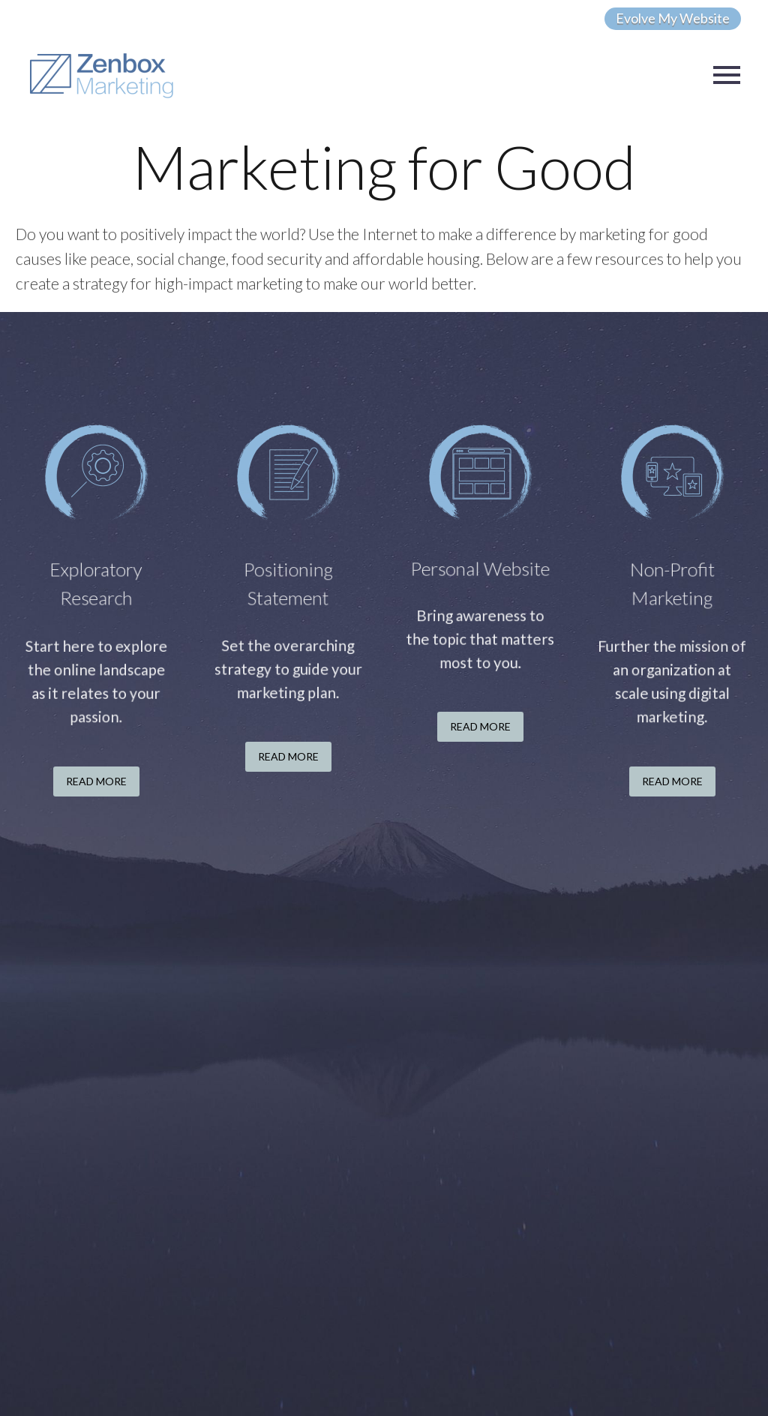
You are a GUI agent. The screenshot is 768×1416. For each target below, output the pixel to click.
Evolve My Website (673, 18)
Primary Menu (726, 75)
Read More (96, 781)
